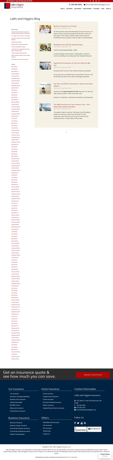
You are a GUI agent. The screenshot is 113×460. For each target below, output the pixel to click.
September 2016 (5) (15, 340)
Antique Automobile (16, 402)
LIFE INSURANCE (96, 8)
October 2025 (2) (15, 83)
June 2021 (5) (14, 205)
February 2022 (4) (15, 186)
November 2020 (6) (15, 222)
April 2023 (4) (14, 153)
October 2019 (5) (15, 252)
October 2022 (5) (15, 168)
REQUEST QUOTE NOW (93, 375)
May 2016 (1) (14, 349)
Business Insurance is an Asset (65, 26)
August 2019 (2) (14, 257)
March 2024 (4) (14, 127)
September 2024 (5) (15, 113)
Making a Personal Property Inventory (19, 44)
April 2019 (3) (14, 266)
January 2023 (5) (15, 161)
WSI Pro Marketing (71, 457)
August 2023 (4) (14, 144)
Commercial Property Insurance (20, 428)
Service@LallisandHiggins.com (98, 4)
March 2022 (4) (14, 184)
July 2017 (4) (14, 316)
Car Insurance (14, 393)
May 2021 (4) (14, 208)
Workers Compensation (17, 434)
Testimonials (47, 431)
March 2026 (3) (14, 71)
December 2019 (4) (15, 248)
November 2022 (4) (15, 165)
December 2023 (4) (15, 135)
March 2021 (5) (14, 212)
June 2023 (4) (14, 149)
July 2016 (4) (14, 344)
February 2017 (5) (15, 328)
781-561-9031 (81, 405)
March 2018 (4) (14, 297)
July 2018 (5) (14, 288)
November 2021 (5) (15, 193)
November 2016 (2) (15, 335)
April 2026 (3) (14, 69)
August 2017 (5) (14, 314)
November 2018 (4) (15, 278)
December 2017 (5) (15, 304)
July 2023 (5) (14, 146)
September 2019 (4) (15, 255)
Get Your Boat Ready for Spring (18, 46)
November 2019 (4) (15, 250)
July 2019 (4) (14, 259)
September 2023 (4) (15, 142)
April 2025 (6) (14, 97)
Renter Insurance (48, 405)
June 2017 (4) (14, 318)
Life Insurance (47, 425)
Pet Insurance (47, 428)
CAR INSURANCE (69, 8)
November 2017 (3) (15, 307)
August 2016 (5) (14, 342)
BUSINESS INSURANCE (87, 8)
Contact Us (46, 434)
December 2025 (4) (15, 78)
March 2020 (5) (14, 241)
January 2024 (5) (15, 132)
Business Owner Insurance (18, 425)
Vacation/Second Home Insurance (53, 408)
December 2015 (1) (15, 351)
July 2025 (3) (14, 90)
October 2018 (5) (15, 281)
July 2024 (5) (14, 118)
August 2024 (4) (14, 116)
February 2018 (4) (15, 300)
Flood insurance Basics (16, 42)
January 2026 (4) (15, 76)
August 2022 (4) (14, 172)
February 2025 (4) (15, 102)
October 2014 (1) (15, 358)
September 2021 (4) (15, 198)
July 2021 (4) (14, 203)
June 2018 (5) (14, 290)
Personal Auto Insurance (17, 411)
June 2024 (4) (14, 120)
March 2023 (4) (14, 156)
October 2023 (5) (15, 139)
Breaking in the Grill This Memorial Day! (68, 45)
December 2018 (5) (15, 276)
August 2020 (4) (14, 229)
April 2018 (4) (14, 295)
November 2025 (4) (15, 80)
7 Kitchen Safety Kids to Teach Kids (19, 53)
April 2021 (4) (14, 210)
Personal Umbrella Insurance (52, 402)
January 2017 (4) (15, 330)
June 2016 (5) (14, 347)
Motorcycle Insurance (16, 408)
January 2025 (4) (15, 104)
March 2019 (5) (14, 269)
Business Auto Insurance (18, 399)
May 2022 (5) (14, 179)
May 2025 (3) (14, 95)
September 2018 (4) (15, 283)
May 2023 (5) (14, 151)
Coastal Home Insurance (50, 396)
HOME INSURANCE (77, 8)
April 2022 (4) (14, 182)
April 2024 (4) (14, 125)
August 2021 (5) (14, 201)
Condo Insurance (48, 399)
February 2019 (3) (15, 271)
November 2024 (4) (15, 109)
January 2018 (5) (15, 302)
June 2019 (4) (14, 262)
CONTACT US (108, 8)
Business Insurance (16, 422)
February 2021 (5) (15, 215)
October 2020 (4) (15, 224)
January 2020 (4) (15, 245)
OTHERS (102, 8)
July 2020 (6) (14, 231)
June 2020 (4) (14, 234)
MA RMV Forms (15, 405)
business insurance (85, 31)
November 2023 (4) (15, 137)
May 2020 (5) (14, 236)
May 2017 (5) (14, 321)
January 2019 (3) (15, 274)
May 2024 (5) (14, 123)
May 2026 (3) (14, 66)
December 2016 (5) (15, 332)
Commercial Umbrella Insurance (20, 431)
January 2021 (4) (15, 217)
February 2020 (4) (15, 243)
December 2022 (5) (15, 163)
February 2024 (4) (15, 130)
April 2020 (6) (14, 238)
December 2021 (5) (15, 191)
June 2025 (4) (14, 92)
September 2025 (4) (15, 85)
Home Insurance (48, 393)
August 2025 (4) (14, 87)
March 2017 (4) (14, 325)
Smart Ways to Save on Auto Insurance (19, 59)
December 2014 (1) (15, 356)
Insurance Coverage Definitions (20, 396)
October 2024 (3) (15, 111)
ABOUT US (63, 8)
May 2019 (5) (14, 264)
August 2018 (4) (14, 285)
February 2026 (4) (15, 73)
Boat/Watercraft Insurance (51, 422)
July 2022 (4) (14, 175)
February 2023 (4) (15, 158)
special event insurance (62, 70)
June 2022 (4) (14, 177)
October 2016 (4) (15, 337)
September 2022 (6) (15, 170)
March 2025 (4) (14, 99)
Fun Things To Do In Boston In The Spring (20, 35)
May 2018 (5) (14, 292)
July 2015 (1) (14, 354)
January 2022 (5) (15, 189)
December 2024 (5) (15, 106)
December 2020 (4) (15, 219)
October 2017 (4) (15, 309)
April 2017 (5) (14, 323)
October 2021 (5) (15, 196)
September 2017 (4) (15, 311)
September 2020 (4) (15, 226)
